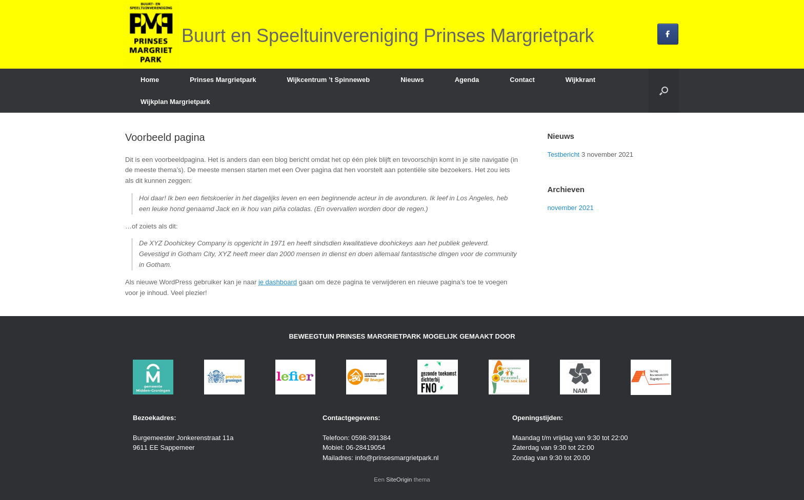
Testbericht (563, 154)
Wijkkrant (580, 80)
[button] (664, 91)
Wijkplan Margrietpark (175, 102)
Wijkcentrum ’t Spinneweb (328, 80)
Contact (522, 80)
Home (149, 80)
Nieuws (412, 80)
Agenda (467, 80)
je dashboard (277, 282)
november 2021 (570, 208)
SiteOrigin (399, 479)
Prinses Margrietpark (223, 80)
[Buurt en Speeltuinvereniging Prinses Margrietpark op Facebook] (667, 34)
